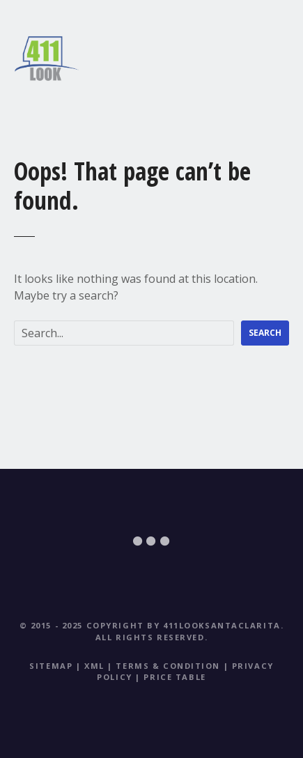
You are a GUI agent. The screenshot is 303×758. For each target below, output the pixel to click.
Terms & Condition (168, 665)
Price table (174, 677)
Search (265, 333)
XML (94, 665)
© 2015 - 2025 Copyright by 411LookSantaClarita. (152, 625)
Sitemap (50, 665)
